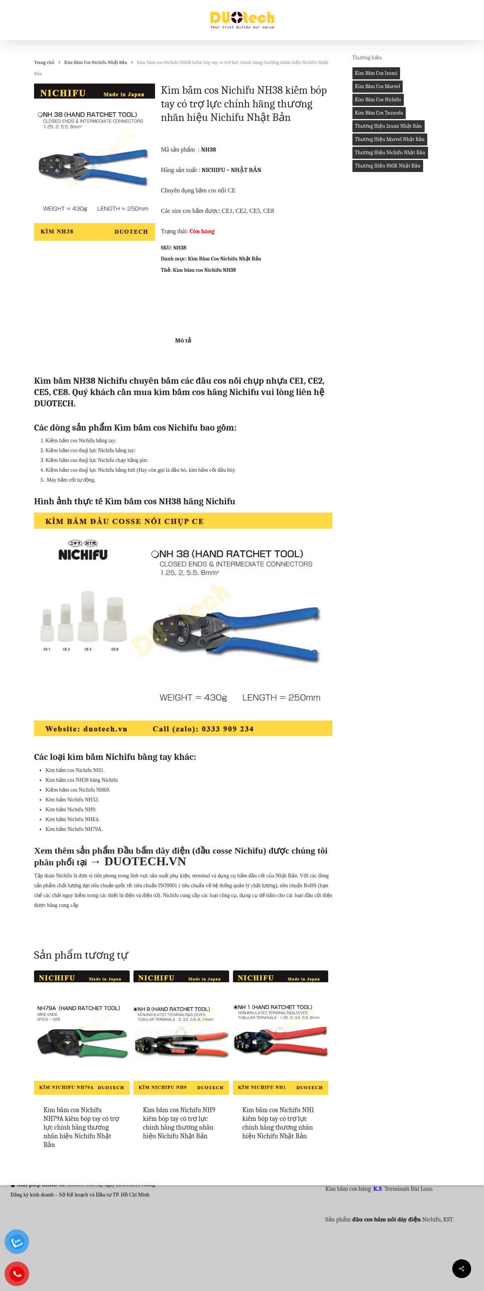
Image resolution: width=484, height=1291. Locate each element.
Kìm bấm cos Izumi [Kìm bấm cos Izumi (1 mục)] (376, 73)
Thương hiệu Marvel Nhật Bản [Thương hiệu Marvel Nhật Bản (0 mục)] (390, 139)
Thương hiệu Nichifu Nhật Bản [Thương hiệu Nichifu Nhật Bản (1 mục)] (390, 152)
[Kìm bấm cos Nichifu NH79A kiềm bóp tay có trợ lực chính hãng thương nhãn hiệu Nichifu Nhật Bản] (82, 1032)
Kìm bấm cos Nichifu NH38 (204, 270)
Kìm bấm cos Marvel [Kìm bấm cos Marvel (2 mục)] (377, 86)
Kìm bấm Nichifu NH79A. (74, 829)
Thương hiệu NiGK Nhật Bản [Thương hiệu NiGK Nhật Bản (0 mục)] (387, 166)
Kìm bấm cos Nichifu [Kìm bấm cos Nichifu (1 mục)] (378, 99)
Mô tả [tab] (183, 340)
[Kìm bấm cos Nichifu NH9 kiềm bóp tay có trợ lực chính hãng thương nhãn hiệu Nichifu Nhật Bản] (181, 1032)
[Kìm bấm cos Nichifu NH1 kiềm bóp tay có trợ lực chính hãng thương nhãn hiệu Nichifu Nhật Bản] (281, 1032)
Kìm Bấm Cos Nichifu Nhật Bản (95, 62)
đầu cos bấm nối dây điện (386, 1219)
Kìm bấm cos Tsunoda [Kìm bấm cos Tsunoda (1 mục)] (379, 113)
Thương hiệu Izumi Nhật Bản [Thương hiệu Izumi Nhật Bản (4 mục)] (388, 126)
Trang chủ (44, 62)
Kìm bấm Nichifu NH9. (70, 809)
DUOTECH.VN (145, 861)
